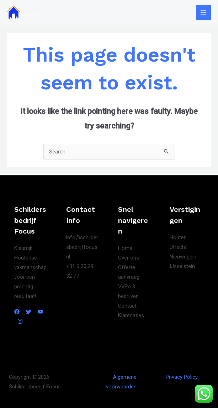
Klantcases (131, 315)
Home (125, 248)
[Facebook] (17, 311)
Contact (127, 306)
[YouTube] (40, 311)
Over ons (128, 258)
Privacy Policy (182, 377)
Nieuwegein (183, 256)
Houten (178, 237)
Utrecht (178, 247)
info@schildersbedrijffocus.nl (82, 247)
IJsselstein (182, 266)
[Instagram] (20, 321)
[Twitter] (28, 311)
